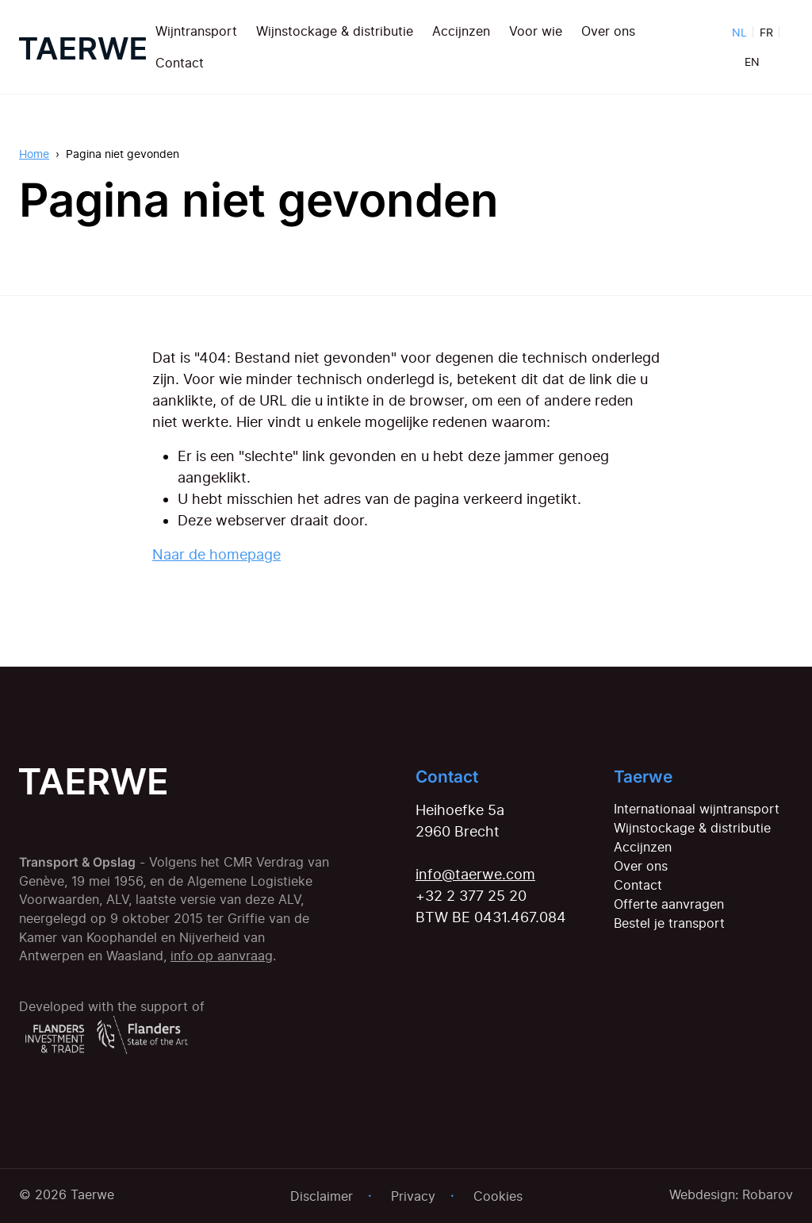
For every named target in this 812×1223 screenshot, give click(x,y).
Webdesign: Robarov (731, 1194)
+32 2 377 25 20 (471, 895)
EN (752, 61)
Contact (179, 63)
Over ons (608, 31)
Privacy (413, 1196)
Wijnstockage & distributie (334, 31)
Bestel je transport (669, 923)
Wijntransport (196, 31)
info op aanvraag (221, 955)
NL (739, 32)
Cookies (498, 1196)
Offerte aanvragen (669, 904)
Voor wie (535, 31)
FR (766, 32)
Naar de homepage (216, 554)
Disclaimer (321, 1196)
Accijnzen (461, 31)
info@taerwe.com (475, 874)
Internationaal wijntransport (696, 809)
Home (34, 153)
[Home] (82, 46)
